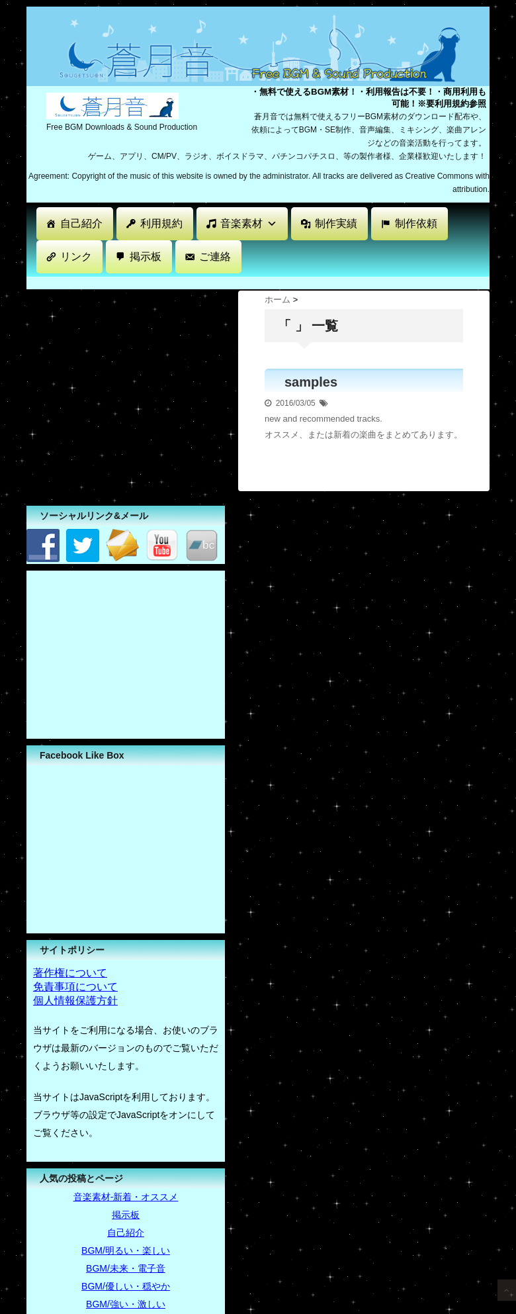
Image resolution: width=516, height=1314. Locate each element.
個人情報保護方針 (75, 1000)
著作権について (70, 972)
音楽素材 (248, 223)
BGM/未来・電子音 (125, 1268)
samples (310, 382)
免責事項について (75, 986)
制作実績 (336, 223)
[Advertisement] (125, 653)
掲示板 (145, 256)
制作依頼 (416, 223)
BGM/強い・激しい (125, 1304)
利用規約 (161, 223)
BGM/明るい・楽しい (125, 1250)
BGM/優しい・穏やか (125, 1286)
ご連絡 (215, 256)
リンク (76, 256)
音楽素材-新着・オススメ (126, 1197)
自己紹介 (81, 223)
